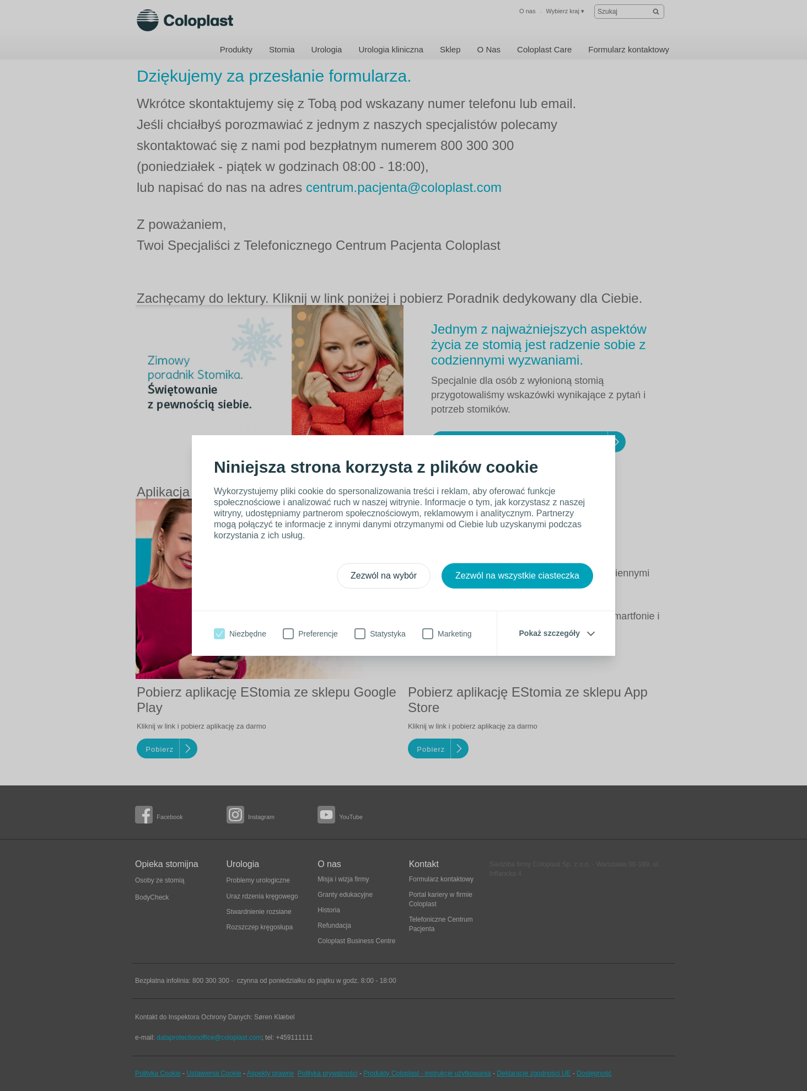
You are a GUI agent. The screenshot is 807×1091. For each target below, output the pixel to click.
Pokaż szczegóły (549, 633)
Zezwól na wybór (384, 575)
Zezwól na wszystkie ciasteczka (517, 575)
